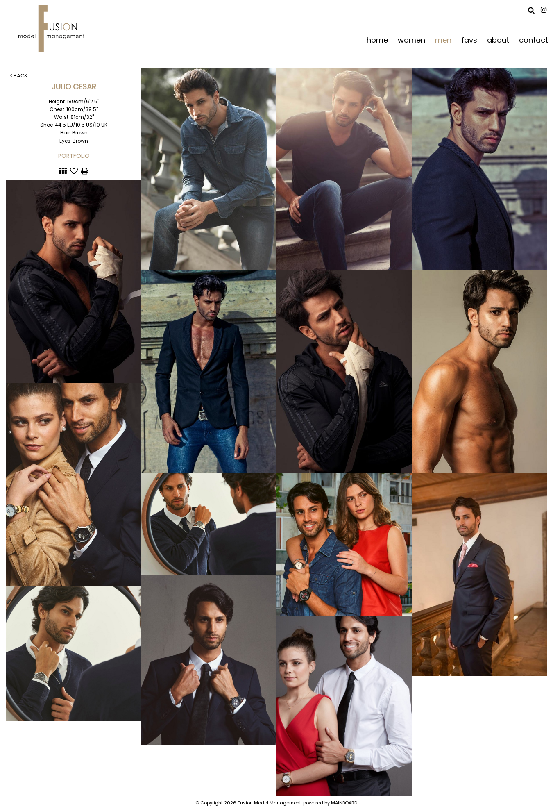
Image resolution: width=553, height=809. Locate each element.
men (443, 39)
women (411, 39)
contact (533, 39)
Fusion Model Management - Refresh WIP (53, 28)
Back (19, 76)
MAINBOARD (344, 803)
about (498, 39)
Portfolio (74, 156)
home (377, 39)
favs (469, 39)
